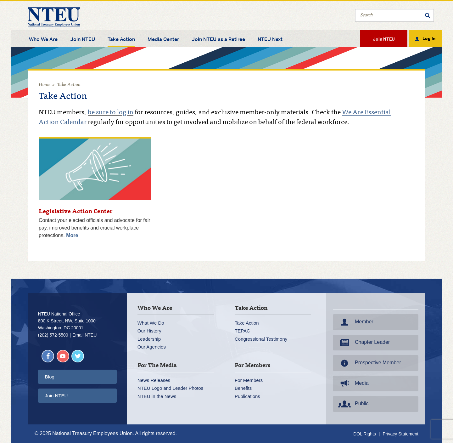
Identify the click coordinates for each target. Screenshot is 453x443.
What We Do (150, 323)
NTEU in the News (156, 396)
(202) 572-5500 (53, 335)
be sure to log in (110, 113)
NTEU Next (270, 39)
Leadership (149, 339)
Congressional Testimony (261, 339)
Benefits (243, 388)
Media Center (163, 39)
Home (45, 84)
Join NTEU (82, 39)
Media (353, 383)
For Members (249, 380)
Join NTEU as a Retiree (218, 39)
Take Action (121, 39)
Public (353, 403)
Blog (49, 376)
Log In (428, 38)
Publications (247, 396)
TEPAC (242, 330)
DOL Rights (364, 433)
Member (355, 322)
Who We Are (43, 39)
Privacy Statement (400, 433)
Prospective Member (369, 363)
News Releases (153, 380)
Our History (149, 330)
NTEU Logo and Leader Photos (170, 388)
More (72, 235)
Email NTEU (84, 335)
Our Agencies (151, 346)
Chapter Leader (363, 342)
